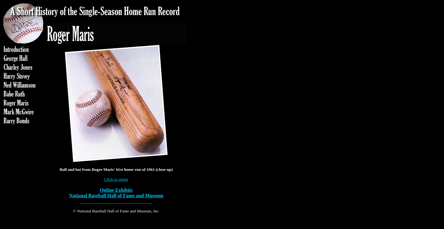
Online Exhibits (116, 190)
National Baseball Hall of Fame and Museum (116, 195)
